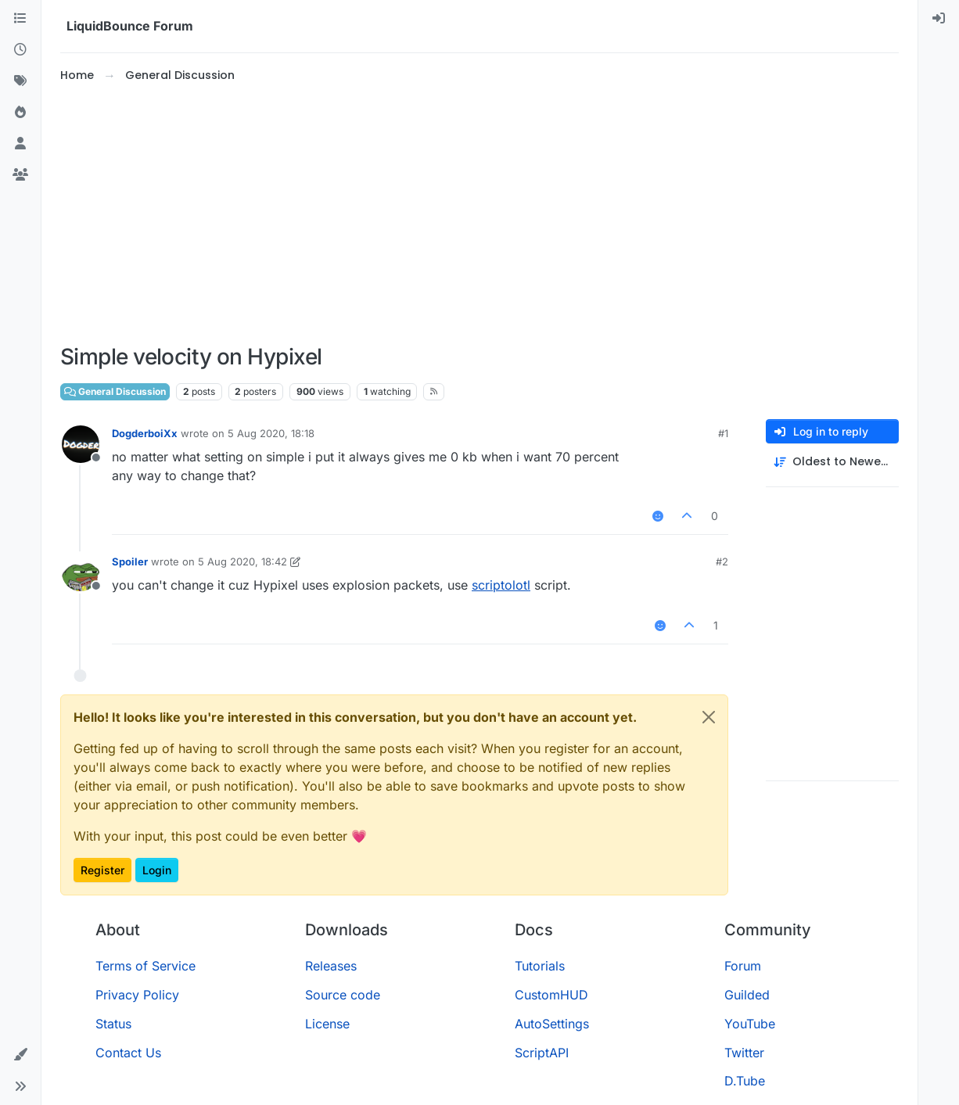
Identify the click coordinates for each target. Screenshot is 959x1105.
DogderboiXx (145, 433)
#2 (722, 561)
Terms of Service (145, 966)
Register (102, 870)
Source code (342, 995)
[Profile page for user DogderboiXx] (80, 444)
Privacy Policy (137, 995)
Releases (331, 966)
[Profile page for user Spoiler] (80, 572)
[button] (20, 1054)
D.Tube (744, 1081)
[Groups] (20, 175)
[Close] (708, 717)
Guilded (747, 995)
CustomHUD (551, 995)
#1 (723, 433)
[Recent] (20, 50)
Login (156, 870)
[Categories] (20, 18)
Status (113, 1023)
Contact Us (128, 1052)
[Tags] (20, 81)
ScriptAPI (542, 1052)
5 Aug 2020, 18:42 (242, 561)
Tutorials (540, 966)
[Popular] (20, 112)
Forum (742, 966)
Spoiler (130, 561)
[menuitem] (939, 18)
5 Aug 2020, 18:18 (271, 433)
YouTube (749, 1023)
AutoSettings (552, 1023)
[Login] (939, 18)
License (327, 1023)
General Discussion (115, 391)
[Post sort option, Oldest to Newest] (832, 462)
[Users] (20, 143)
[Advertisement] (479, 214)
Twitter (744, 1052)
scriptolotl (501, 585)
